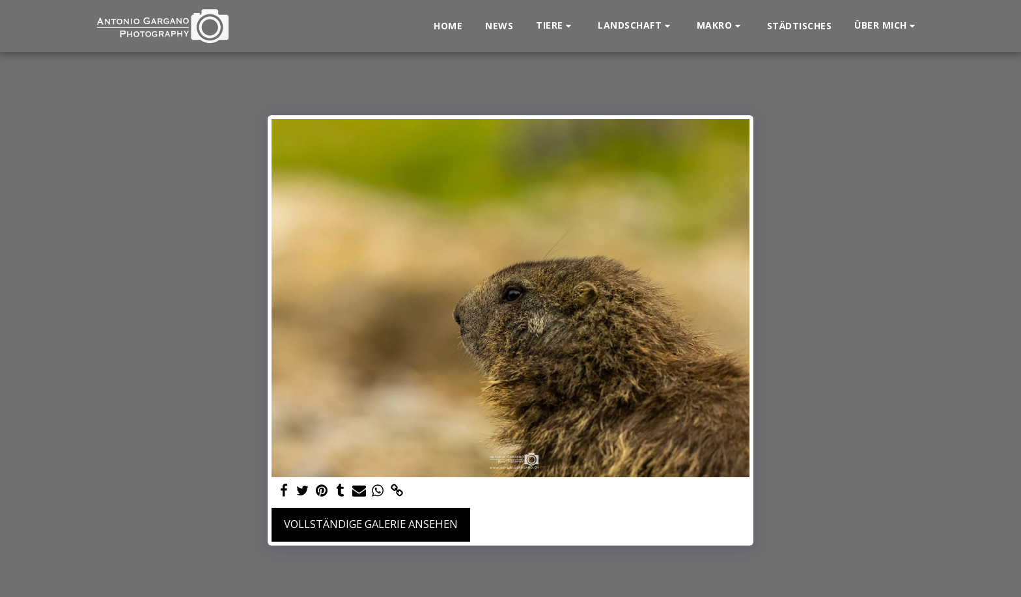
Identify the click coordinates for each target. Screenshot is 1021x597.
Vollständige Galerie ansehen (371, 523)
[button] (555, 26)
